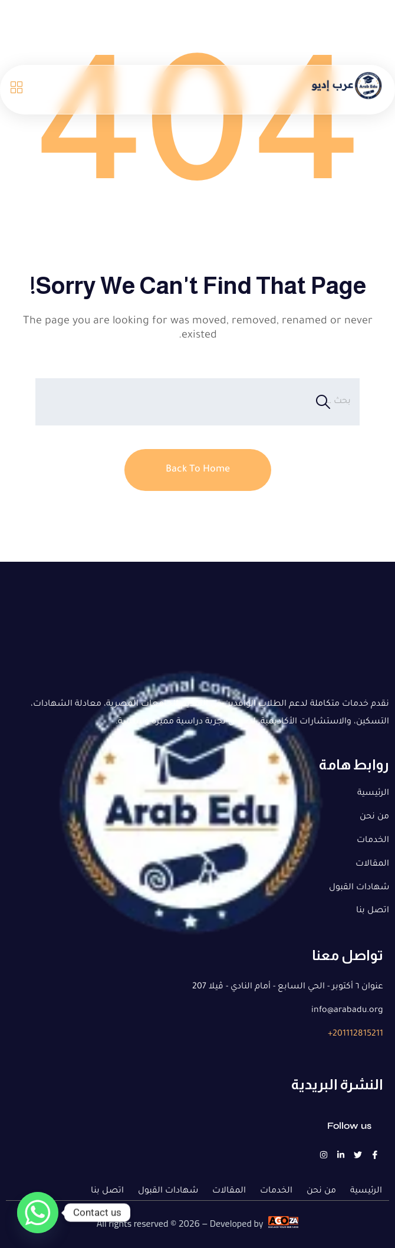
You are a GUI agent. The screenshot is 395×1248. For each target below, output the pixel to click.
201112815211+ (355, 1034)
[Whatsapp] (37, 1212)
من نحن (374, 817)
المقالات (372, 864)
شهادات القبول (359, 888)
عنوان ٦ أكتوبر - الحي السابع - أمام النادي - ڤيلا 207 (287, 987)
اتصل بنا (372, 911)
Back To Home (198, 469)
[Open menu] (16, 89)
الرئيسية (373, 793)
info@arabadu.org (347, 1011)
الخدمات (373, 841)
